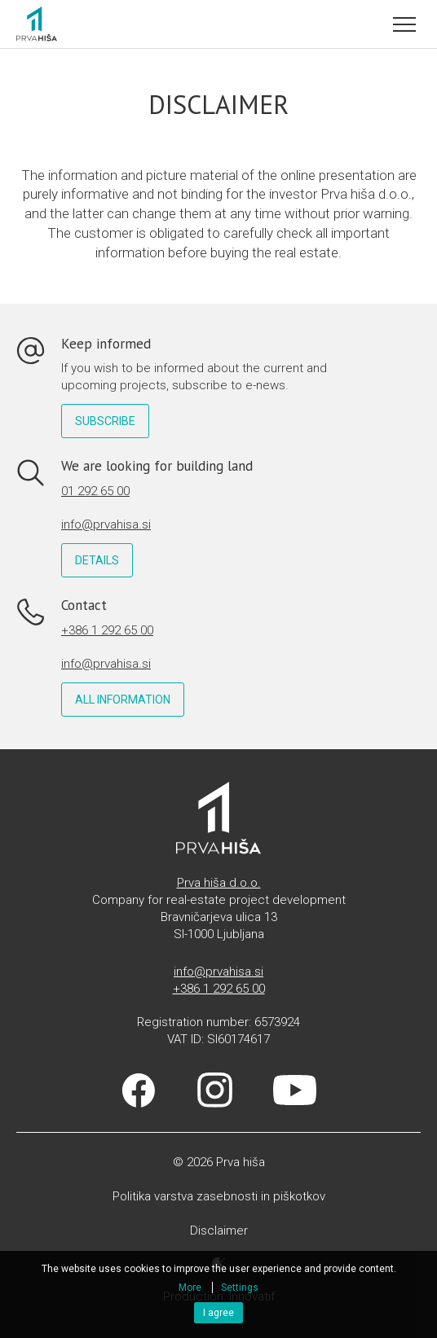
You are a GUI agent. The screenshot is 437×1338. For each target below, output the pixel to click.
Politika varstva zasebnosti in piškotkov (219, 1196)
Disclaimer (219, 1230)
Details (97, 560)
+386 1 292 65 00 (107, 630)
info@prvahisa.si (106, 524)
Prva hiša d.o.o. (219, 882)
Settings (239, 1287)
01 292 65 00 (95, 491)
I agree (218, 1312)
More (190, 1287)
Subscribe (105, 421)
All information (122, 699)
